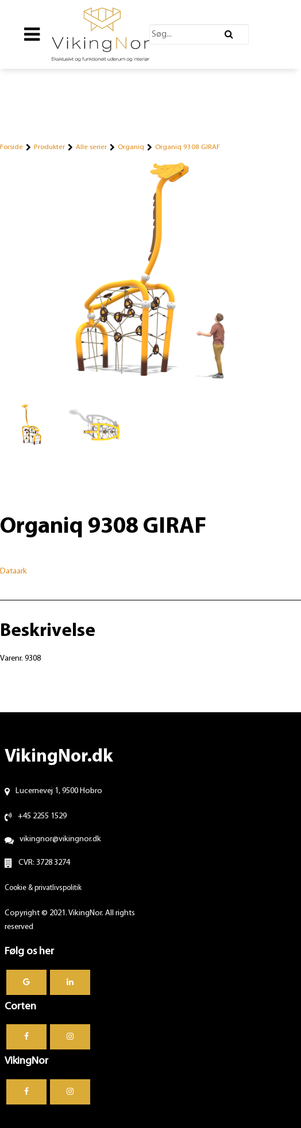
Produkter (49, 147)
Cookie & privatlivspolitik (43, 888)
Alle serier (91, 147)
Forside (11, 147)
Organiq (131, 147)
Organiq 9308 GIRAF (187, 147)
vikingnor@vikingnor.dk (60, 839)
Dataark (13, 571)
